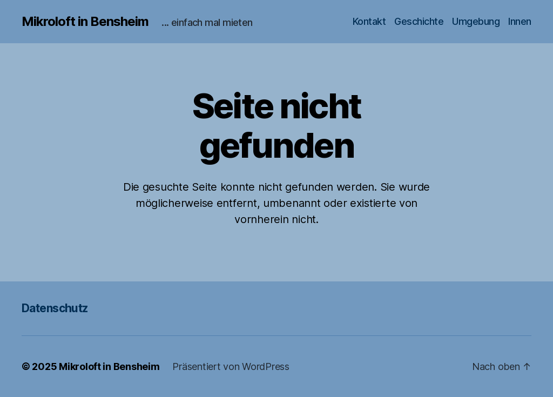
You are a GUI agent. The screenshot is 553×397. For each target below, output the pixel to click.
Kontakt (369, 21)
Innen (519, 21)
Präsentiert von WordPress (230, 366)
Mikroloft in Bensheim (85, 21)
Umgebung (476, 21)
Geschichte (418, 21)
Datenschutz (55, 308)
